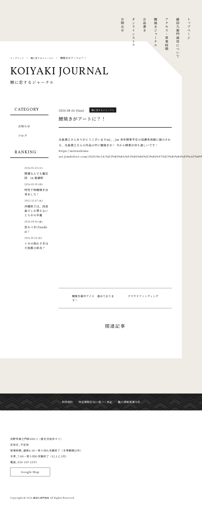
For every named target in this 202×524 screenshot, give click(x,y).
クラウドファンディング (142, 296)
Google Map (30, 486)
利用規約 (65, 406)
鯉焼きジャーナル (155, 32)
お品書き (144, 25)
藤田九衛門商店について (177, 38)
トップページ (189, 29)
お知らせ (24, 126)
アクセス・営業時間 (166, 34)
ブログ (23, 135)
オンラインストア (133, 32)
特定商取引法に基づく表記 (95, 406)
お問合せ (122, 25)
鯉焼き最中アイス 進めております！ (93, 298)
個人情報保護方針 (130, 406)
